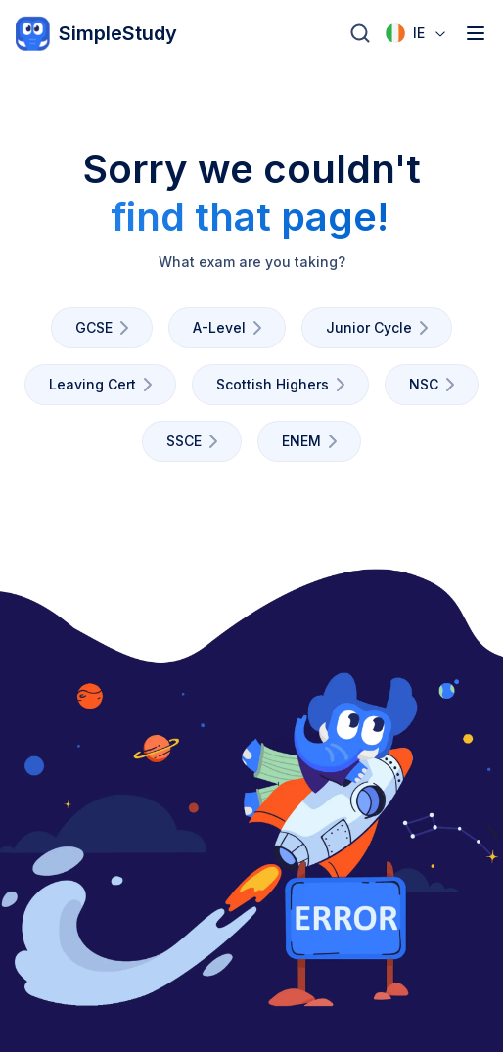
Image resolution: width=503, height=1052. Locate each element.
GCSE (105, 328)
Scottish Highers (284, 384)
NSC (435, 384)
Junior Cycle (380, 328)
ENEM (313, 441)
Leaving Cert (104, 384)
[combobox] (417, 33)
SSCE (195, 441)
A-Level (231, 328)
